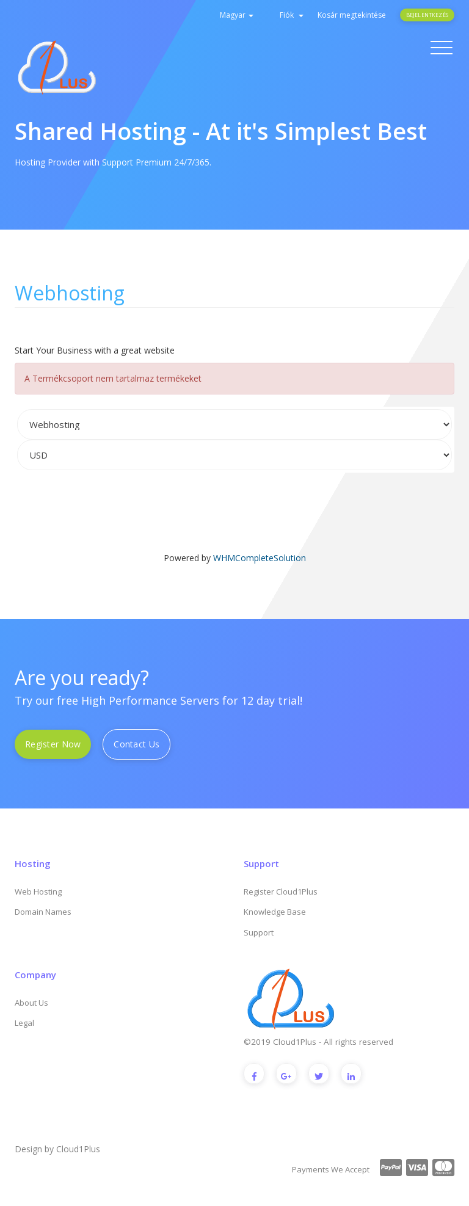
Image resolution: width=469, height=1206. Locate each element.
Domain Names (43, 911)
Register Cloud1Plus (281, 891)
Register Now (53, 744)
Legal (24, 1022)
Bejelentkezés (427, 15)
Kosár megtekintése (352, 15)
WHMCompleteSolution (259, 558)
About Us (31, 1002)
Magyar (236, 15)
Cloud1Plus (78, 1149)
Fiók (292, 15)
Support (259, 932)
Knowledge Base (275, 911)
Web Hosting (38, 891)
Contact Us (136, 744)
